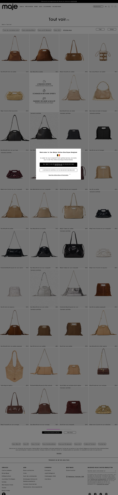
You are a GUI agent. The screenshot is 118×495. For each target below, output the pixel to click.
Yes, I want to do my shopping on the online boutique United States (59, 165)
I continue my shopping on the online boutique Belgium (59, 170)
